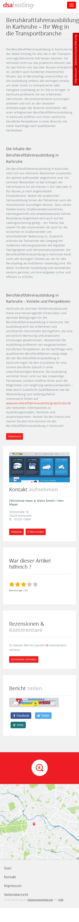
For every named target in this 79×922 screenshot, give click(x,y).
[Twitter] (43, 715)
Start (8, 868)
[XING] (18, 725)
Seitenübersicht (16, 894)
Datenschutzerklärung (75, 50)
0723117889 (22, 519)
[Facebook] (21, 715)
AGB (60, 899)
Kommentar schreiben (23, 659)
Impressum (75, 76)
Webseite (16, 531)
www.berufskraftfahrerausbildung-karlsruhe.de (38, 403)
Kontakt (10, 877)
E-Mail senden (36, 531)
